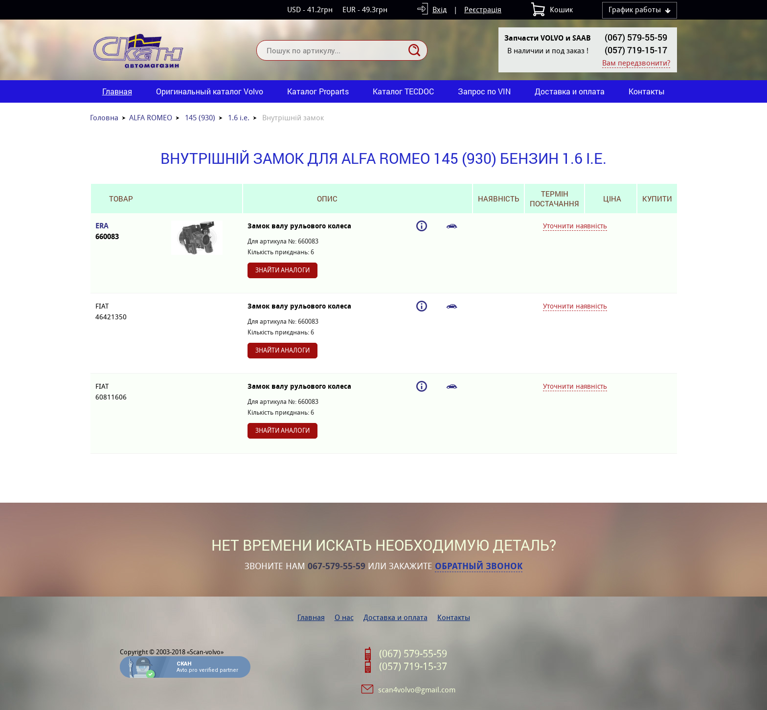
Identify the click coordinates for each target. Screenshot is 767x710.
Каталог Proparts (318, 91)
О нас (344, 617)
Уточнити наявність (575, 226)
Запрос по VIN (484, 91)
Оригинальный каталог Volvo (209, 91)
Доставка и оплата (570, 91)
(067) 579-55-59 (636, 37)
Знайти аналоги (282, 270)
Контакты (647, 91)
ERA (121, 231)
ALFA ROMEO (150, 117)
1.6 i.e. (238, 117)
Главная (117, 91)
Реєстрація (482, 9)
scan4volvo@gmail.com (416, 689)
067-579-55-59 (336, 566)
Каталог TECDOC (403, 91)
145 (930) (200, 117)
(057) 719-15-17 (636, 50)
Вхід (439, 9)
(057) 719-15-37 (413, 666)
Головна (104, 117)
